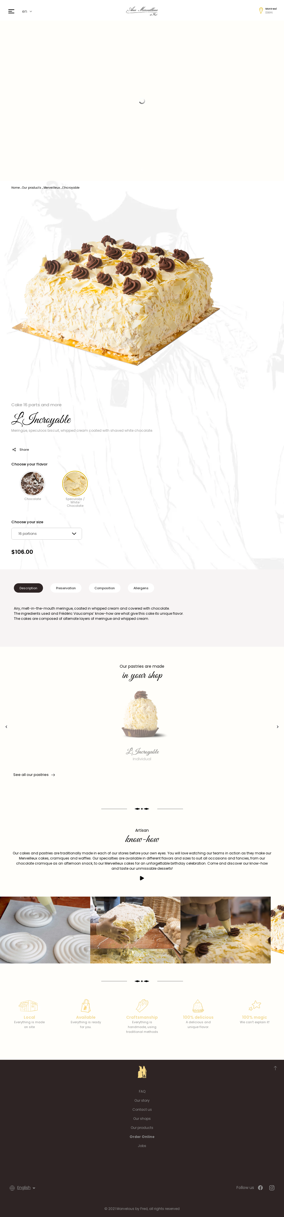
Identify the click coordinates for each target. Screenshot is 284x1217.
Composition (104, 588)
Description (28, 588)
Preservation (66, 588)
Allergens (141, 588)
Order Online (142, 1136)
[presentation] (6, 726)
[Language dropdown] (27, 1188)
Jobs (142, 1145)
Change (269, 12)
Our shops (142, 1118)
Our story (142, 1100)
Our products (142, 1127)
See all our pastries (33, 775)
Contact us (142, 1109)
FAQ (142, 1091)
